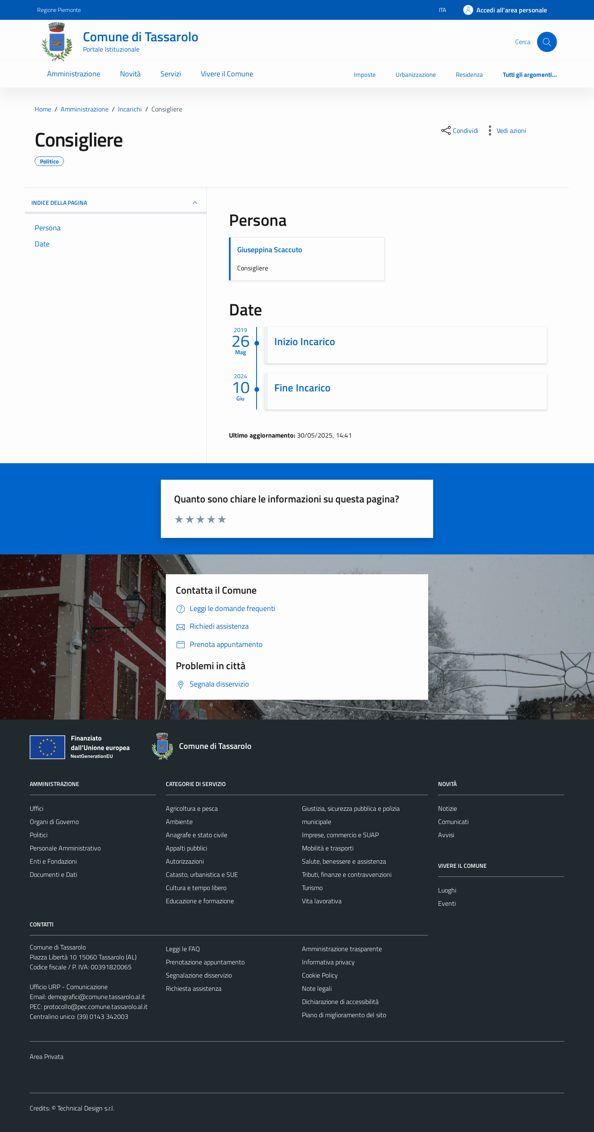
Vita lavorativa (322, 901)
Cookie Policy (320, 975)
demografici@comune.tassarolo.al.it (96, 997)
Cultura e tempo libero (196, 888)
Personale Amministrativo (65, 848)
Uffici (36, 808)
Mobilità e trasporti (328, 848)
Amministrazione (73, 73)
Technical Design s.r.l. (85, 1108)
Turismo (312, 888)
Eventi (447, 903)
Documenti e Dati (53, 874)
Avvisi (446, 835)
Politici (38, 835)
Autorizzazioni (185, 861)
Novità (130, 73)
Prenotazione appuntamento (205, 962)
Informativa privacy (328, 962)
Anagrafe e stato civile (196, 835)
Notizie (447, 808)
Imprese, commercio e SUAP (340, 835)
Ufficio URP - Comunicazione (69, 987)
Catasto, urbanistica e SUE (202, 874)
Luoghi (447, 890)
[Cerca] (547, 42)
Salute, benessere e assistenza (344, 861)
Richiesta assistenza (194, 988)
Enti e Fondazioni (53, 861)
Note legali (317, 988)
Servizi (170, 73)
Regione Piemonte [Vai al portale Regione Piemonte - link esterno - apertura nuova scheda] (59, 9)
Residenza (469, 74)
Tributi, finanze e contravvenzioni (346, 874)
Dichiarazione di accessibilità (340, 1001)
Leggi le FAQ (183, 949)
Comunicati (453, 822)
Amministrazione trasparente (342, 949)
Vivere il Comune (227, 73)
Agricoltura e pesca (192, 808)
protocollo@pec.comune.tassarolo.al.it (96, 1006)
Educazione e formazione (200, 901)
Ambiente (179, 822)
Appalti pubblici (186, 848)
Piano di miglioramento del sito (344, 1015)
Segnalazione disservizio (199, 975)
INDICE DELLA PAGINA (115, 203)
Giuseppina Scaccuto (269, 249)
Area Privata (47, 1056)
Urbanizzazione (416, 74)
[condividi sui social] (459, 130)
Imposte (365, 74)
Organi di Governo (54, 822)
